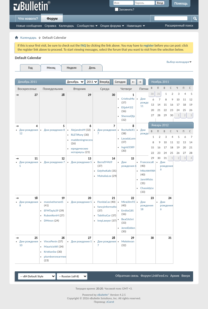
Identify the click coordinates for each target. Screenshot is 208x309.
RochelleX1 (128, 130)
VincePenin (50, 241)
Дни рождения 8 (54, 130)
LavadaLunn (128, 138)
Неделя (71, 68)
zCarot (110, 302)
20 (89, 198)
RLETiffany (77, 134)
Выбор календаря (178, 62)
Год (30, 68)
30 (113, 95)
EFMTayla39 (51, 210)
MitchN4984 (147, 171)
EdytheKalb (104, 171)
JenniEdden (128, 228)
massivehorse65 (53, 202)
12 (62, 158)
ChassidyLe (147, 188)
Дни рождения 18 (146, 205)
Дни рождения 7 (54, 162)
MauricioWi (51, 246)
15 (132, 158)
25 (36, 238)
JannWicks (146, 179)
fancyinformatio (107, 207)
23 (152, 198)
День (92, 68)
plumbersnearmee (55, 256)
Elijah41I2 (127, 107)
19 (62, 198)
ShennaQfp (128, 116)
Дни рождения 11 (146, 102)
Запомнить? (124, 9)
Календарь (66, 25)
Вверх (185, 276)
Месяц (51, 68)
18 (36, 198)
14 (113, 158)
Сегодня (120, 82)
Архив (174, 276)
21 (113, 198)
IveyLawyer (104, 220)
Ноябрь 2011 (160, 82)
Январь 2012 (160, 125)
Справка (50, 25)
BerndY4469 (105, 162)
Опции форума (110, 25)
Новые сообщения (29, 25)
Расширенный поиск (179, 25)
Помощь (181, 3)
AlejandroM (78, 130)
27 (36, 95)
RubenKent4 (51, 215)
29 (89, 95)
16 (152, 158)
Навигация (134, 25)
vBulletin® (103, 295)
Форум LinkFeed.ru (154, 276)
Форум (52, 19)
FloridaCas (104, 202)
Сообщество (85, 25)
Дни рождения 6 (147, 131)
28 (62, 95)
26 (62, 238)
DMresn (48, 220)
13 (89, 158)
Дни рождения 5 (81, 162)
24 (169, 198)
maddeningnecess (82, 140)
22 (132, 198)
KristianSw (50, 251)
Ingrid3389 (127, 147)
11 (36, 158)
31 (169, 238)
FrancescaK (147, 162)
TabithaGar (104, 215)
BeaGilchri (127, 219)
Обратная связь (126, 276)
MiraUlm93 (128, 202)
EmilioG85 (127, 210)
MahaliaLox (104, 176)
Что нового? (28, 19)
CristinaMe (127, 98)
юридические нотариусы (79, 150)
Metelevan (127, 241)
